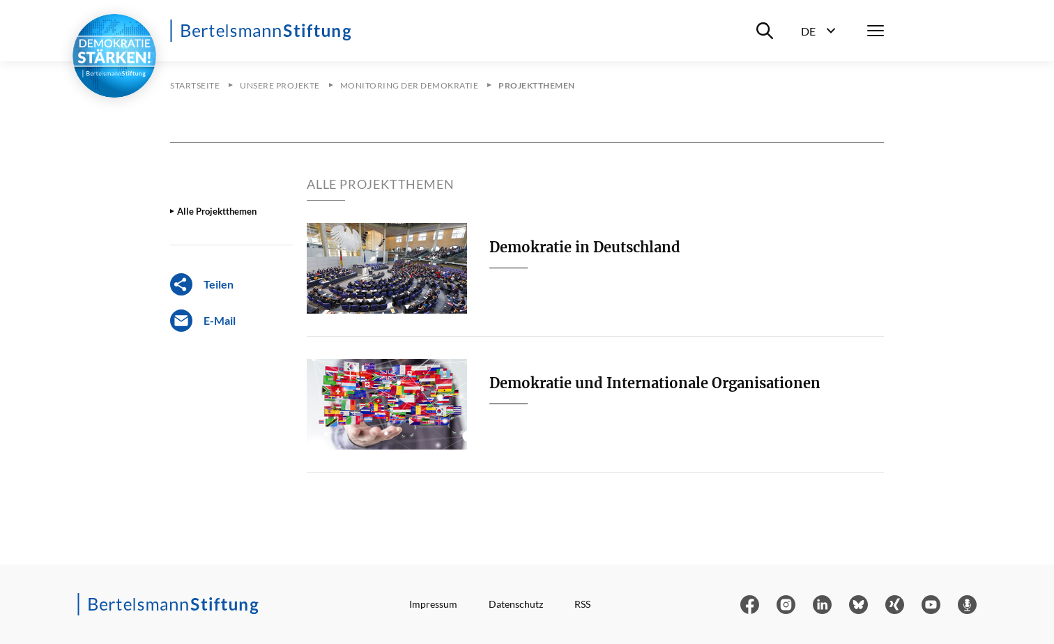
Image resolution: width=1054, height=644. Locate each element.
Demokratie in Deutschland (584, 247)
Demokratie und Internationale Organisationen (654, 383)
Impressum (433, 604)
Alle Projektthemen (217, 211)
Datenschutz (516, 604)
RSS (582, 604)
